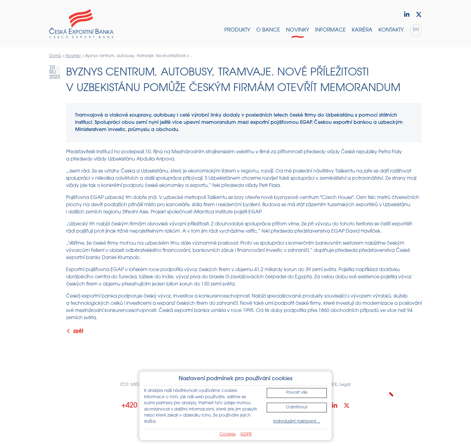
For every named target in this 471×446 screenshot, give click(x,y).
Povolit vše (297, 393)
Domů (55, 56)
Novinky (73, 56)
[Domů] (81, 23)
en (416, 30)
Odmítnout (297, 407)
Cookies (227, 434)
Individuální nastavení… (296, 421)
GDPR (246, 434)
